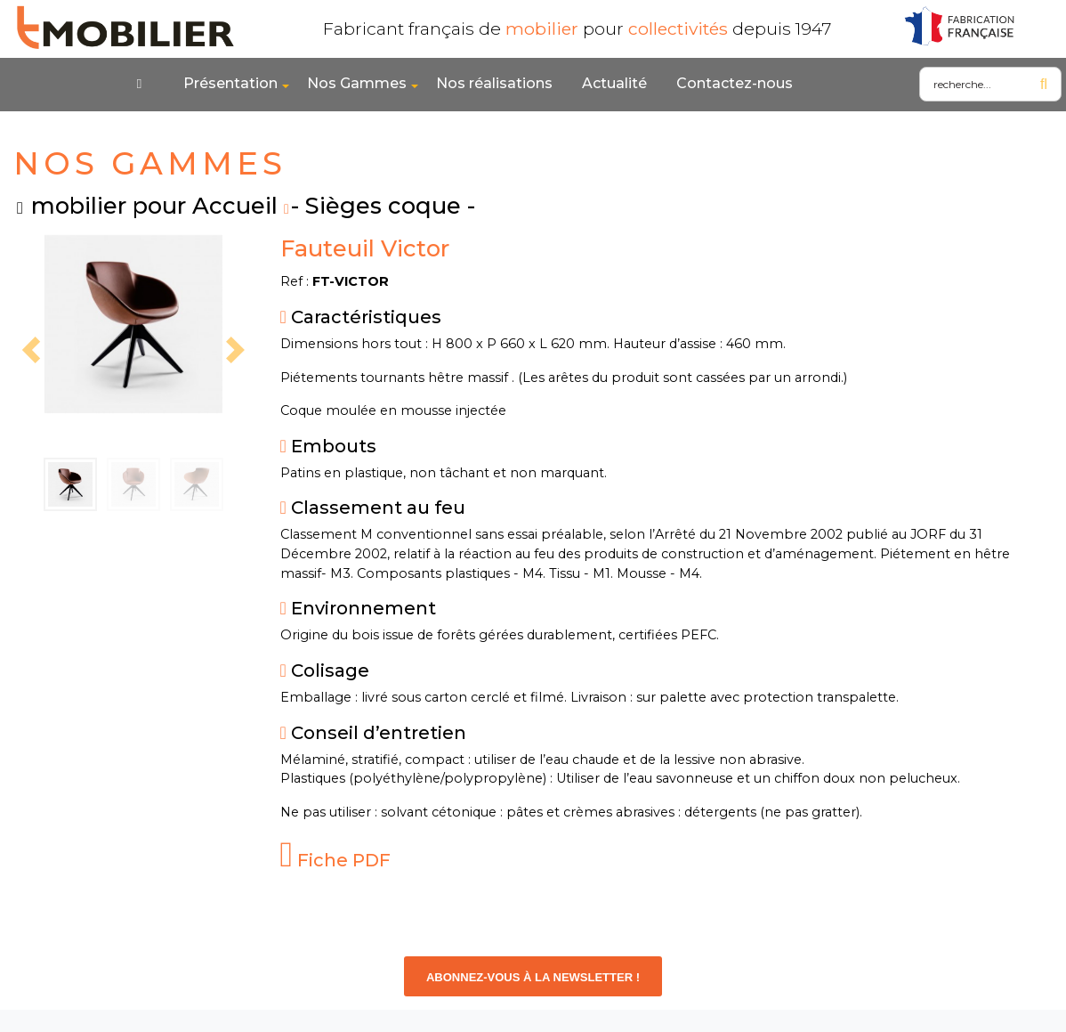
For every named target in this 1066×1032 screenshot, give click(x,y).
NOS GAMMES (150, 163)
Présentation (230, 83)
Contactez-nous (734, 83)
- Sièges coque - (383, 205)
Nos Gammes (357, 83)
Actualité (614, 83)
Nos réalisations (494, 83)
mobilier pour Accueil (154, 205)
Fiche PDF (336, 860)
